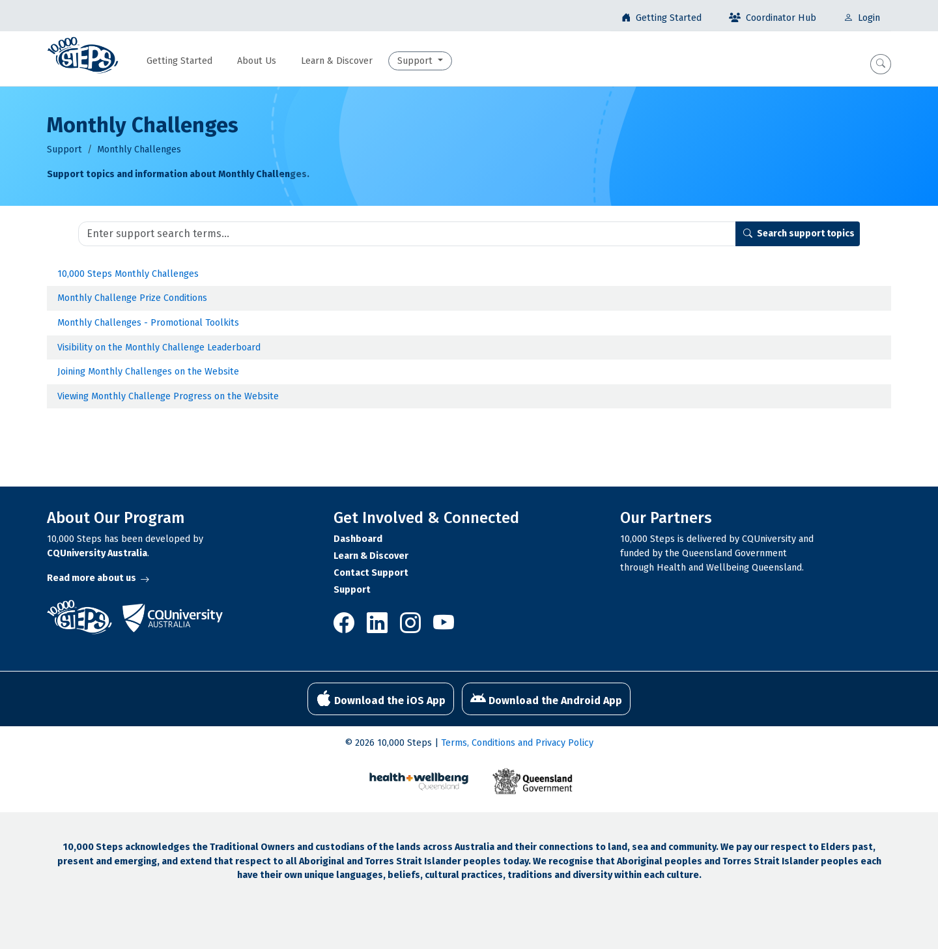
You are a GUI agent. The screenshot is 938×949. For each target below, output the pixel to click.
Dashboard (358, 539)
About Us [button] (256, 60)
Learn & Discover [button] (337, 60)
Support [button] (416, 60)
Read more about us (98, 578)
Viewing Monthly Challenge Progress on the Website (168, 396)
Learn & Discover (371, 555)
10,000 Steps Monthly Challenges (128, 273)
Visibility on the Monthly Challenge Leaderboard (159, 347)
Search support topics (799, 233)
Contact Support (371, 572)
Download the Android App (546, 699)
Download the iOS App (381, 699)
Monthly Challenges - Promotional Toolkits (148, 322)
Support (64, 149)
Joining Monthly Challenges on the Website (148, 371)
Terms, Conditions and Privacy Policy (517, 742)
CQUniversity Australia (97, 553)
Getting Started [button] (179, 60)
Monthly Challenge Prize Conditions (132, 298)
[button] (880, 64)
